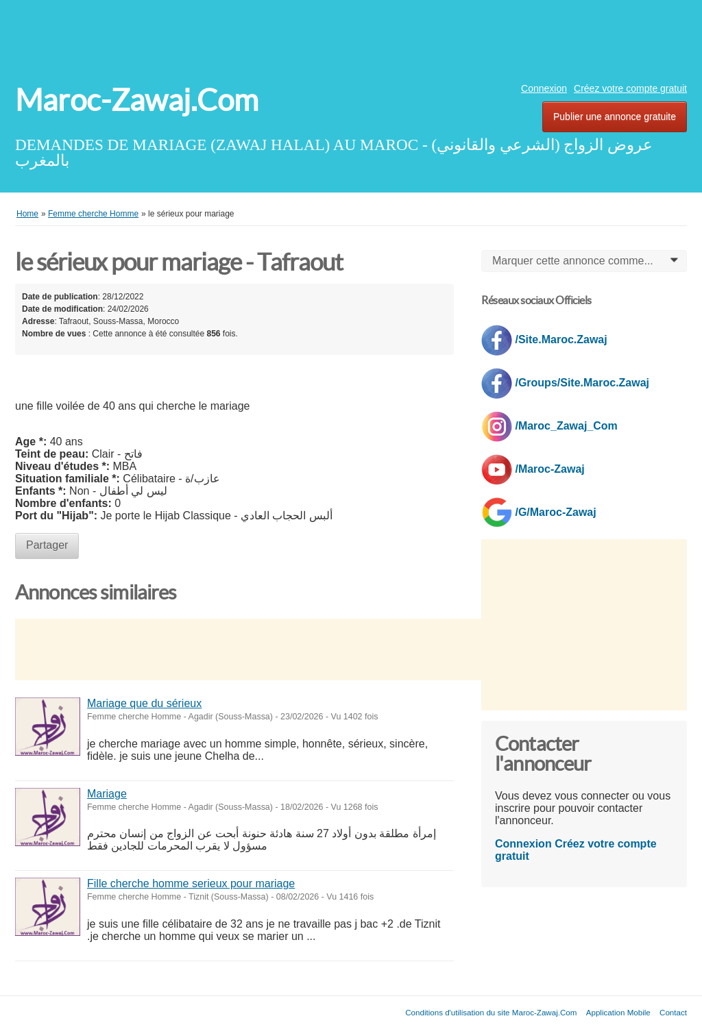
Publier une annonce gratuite (614, 116)
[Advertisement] (351, 38)
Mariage (107, 794)
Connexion (544, 88)
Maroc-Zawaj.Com (136, 100)
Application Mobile (618, 1012)
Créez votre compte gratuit (630, 88)
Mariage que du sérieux (144, 703)
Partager (47, 545)
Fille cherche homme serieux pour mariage (191, 883)
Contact (673, 1012)
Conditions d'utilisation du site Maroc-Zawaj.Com (491, 1012)
